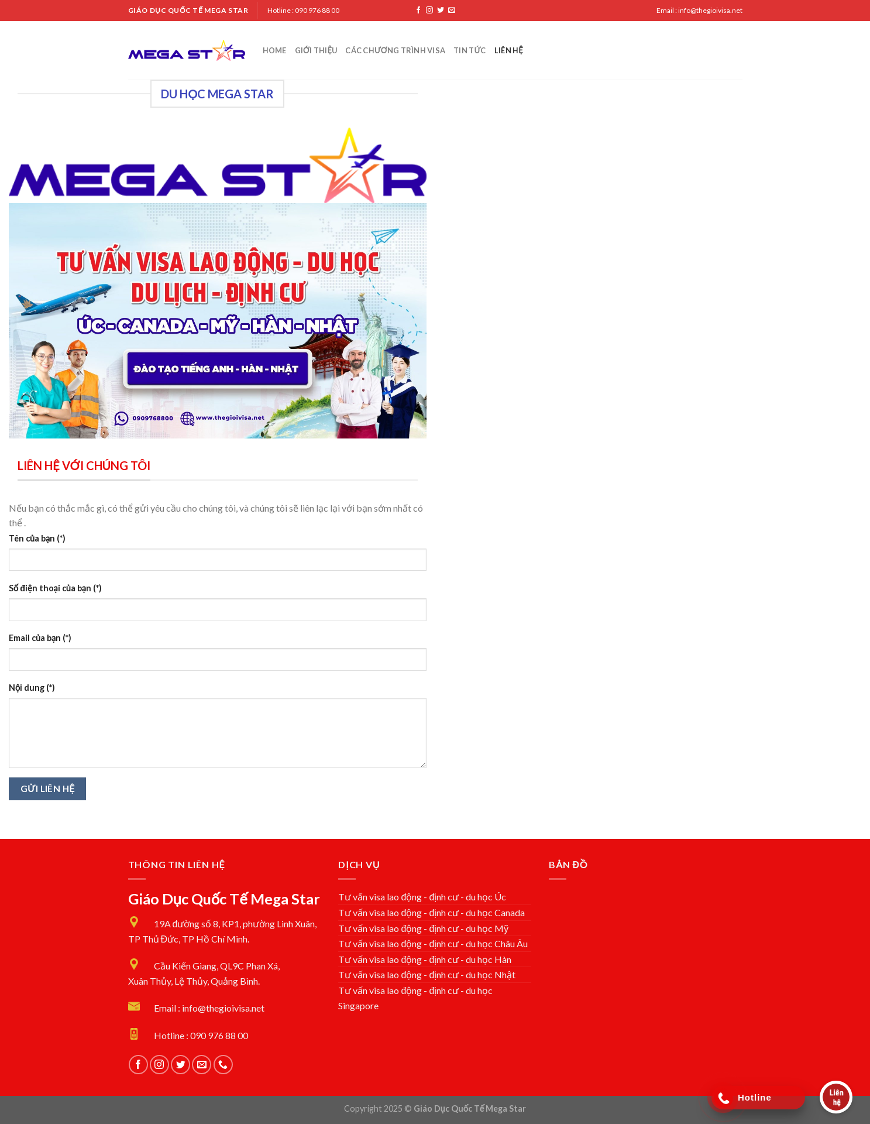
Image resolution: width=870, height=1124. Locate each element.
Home (275, 50)
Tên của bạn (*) (37, 538)
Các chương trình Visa (395, 50)
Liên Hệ (508, 50)
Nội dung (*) (32, 688)
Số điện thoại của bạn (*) (55, 588)
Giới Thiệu (316, 50)
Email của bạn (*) (40, 638)
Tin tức (469, 50)
